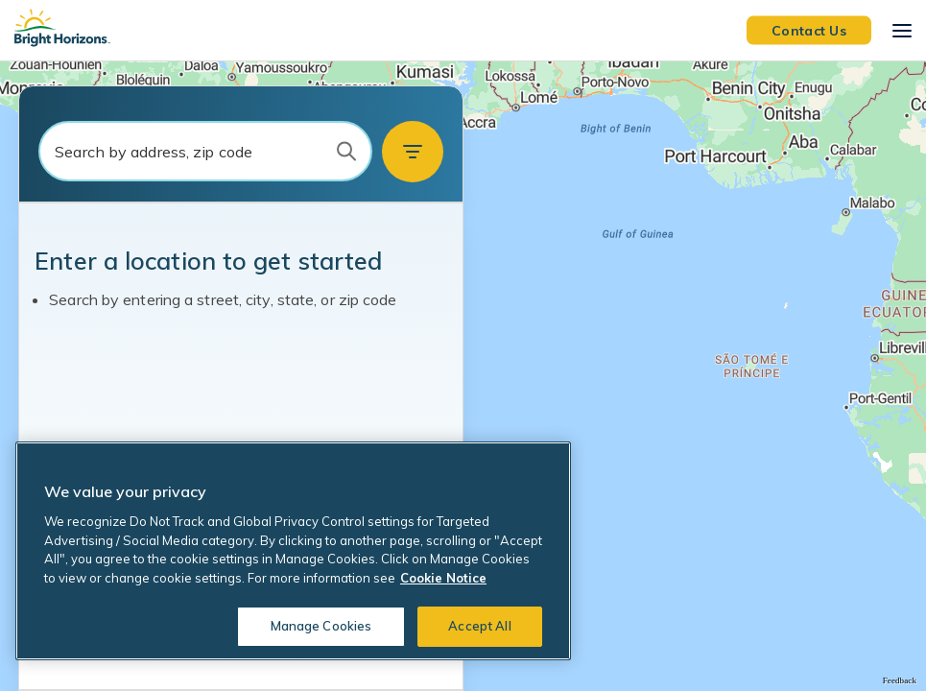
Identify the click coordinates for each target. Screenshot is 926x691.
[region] (463, 376)
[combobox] (204, 151)
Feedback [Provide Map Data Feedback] (899, 680)
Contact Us (809, 29)
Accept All (479, 625)
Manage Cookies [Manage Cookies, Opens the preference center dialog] (321, 625)
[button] (412, 151)
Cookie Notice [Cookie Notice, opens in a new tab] (443, 577)
